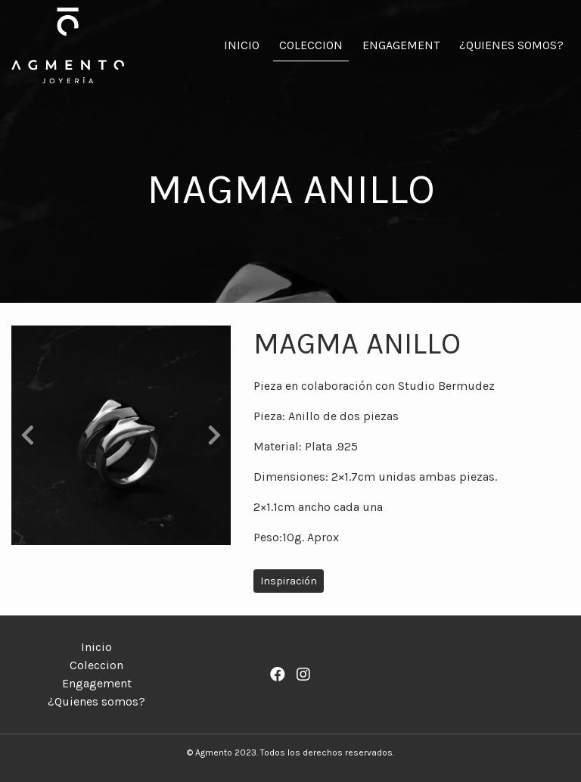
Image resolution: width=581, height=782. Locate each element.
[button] (28, 435)
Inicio (241, 45)
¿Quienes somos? (511, 45)
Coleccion (311, 45)
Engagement (401, 45)
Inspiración (288, 581)
